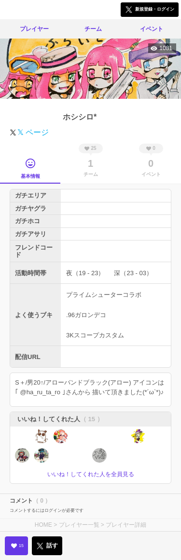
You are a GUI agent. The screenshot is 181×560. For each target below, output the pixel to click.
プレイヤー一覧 (79, 524)
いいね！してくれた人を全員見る (90, 474)
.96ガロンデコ (86, 315)
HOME (43, 524)
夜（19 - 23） (85, 273)
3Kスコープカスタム (95, 335)
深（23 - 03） (133, 273)
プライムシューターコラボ (103, 294)
